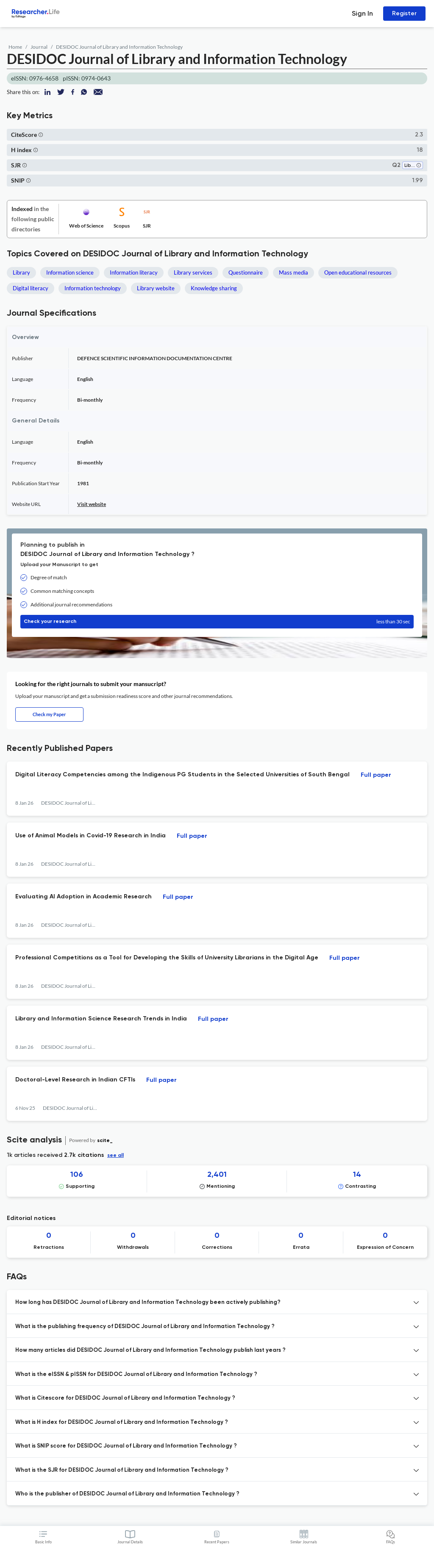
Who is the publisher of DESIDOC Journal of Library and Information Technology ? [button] (127, 1494)
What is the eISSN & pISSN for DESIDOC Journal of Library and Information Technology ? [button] (136, 1374)
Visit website (91, 504)
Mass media (293, 272)
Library (21, 272)
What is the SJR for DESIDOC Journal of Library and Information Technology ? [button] (121, 1470)
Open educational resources (358, 272)
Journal (39, 47)
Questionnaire (245, 272)
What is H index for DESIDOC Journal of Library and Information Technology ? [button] (121, 1422)
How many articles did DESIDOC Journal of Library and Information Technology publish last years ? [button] (150, 1350)
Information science (70, 272)
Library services (193, 272)
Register (404, 13)
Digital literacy (30, 288)
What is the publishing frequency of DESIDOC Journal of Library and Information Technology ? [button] (145, 1326)
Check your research (217, 622)
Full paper (376, 775)
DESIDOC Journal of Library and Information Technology (119, 47)
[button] (41, 134)
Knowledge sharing (214, 288)
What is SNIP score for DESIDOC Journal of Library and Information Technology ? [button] (126, 1446)
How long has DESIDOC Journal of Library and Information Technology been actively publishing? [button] (148, 1302)
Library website (156, 288)
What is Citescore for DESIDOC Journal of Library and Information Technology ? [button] (125, 1398)
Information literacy (134, 272)
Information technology (92, 288)
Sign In (362, 13)
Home (15, 47)
